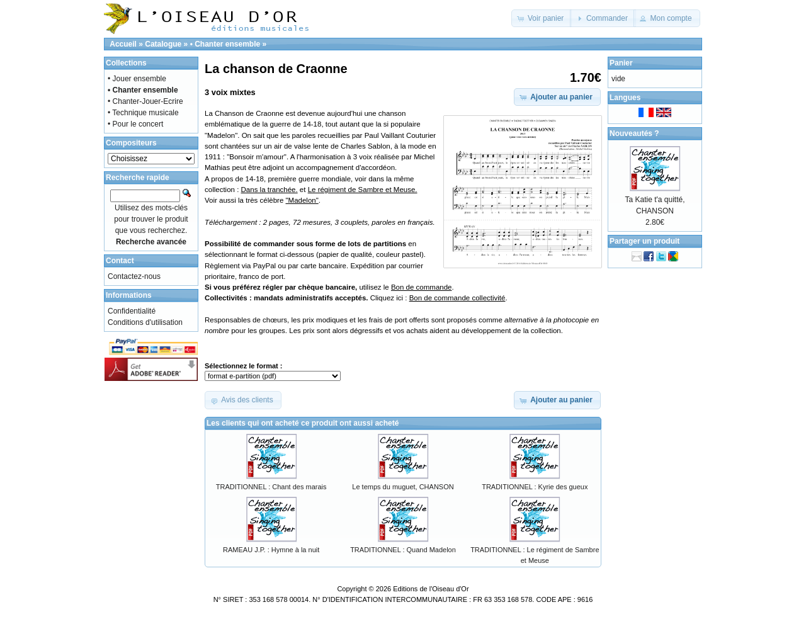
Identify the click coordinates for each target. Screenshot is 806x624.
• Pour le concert (135, 124)
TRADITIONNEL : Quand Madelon (403, 549)
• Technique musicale (143, 112)
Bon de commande (421, 287)
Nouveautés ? (634, 133)
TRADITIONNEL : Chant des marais (271, 487)
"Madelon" (301, 200)
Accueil (123, 44)
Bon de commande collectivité (457, 298)
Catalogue (163, 44)
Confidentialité (132, 311)
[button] (541, 18)
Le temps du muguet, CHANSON (402, 487)
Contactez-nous (134, 276)
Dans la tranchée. (269, 189)
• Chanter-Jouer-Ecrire (145, 101)
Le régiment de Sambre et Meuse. (362, 189)
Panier (621, 63)
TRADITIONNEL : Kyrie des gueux (534, 487)
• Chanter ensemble (225, 44)
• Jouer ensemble (137, 78)
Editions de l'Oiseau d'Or (430, 589)
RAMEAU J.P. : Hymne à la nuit (271, 549)
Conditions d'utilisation (145, 322)
